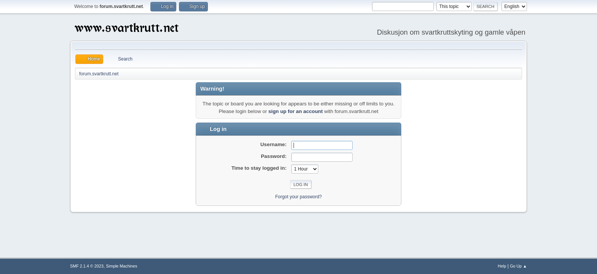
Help (502, 266)
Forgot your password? (298, 196)
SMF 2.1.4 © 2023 (87, 266)
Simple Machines (121, 266)
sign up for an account (295, 111)
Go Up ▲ (518, 266)
